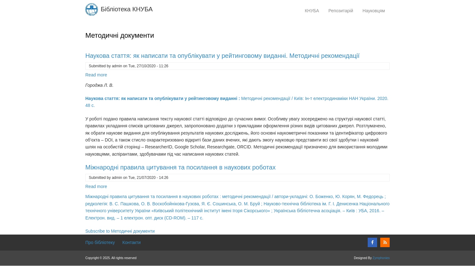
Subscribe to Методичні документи (120, 231)
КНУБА (312, 10)
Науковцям (376, 11)
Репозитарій (343, 11)
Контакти (131, 242)
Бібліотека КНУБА (127, 9)
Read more (96, 74)
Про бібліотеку (100, 242)
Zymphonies (381, 258)
